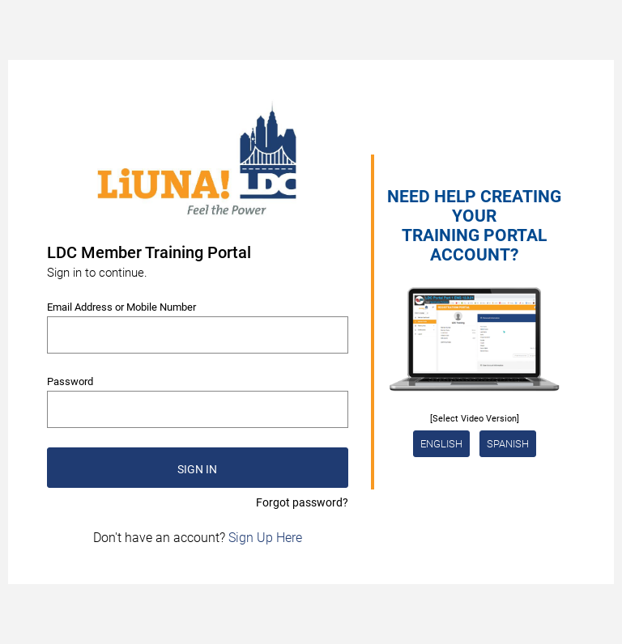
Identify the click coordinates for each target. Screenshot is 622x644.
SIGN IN (197, 469)
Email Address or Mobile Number (121, 307)
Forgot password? (302, 502)
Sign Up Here (265, 537)
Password (70, 381)
